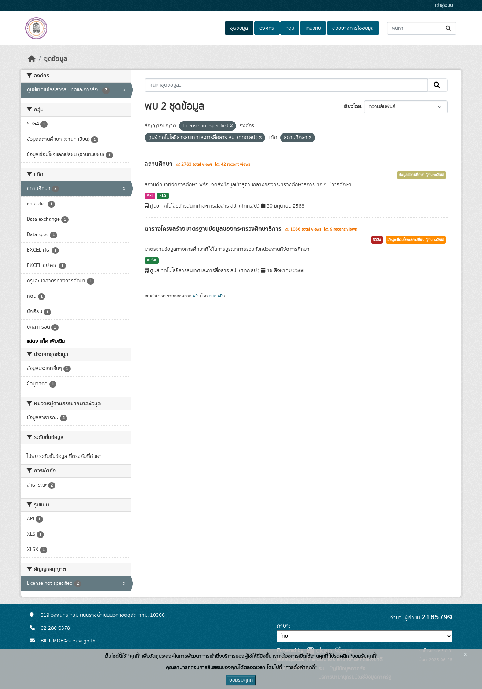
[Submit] (449, 28)
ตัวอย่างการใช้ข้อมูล (353, 28)
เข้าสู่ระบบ (444, 5)
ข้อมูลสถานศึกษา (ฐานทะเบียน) (421, 174)
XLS (162, 196)
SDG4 (377, 239)
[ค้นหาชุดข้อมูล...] (421, 28)
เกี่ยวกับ (313, 28)
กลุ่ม (289, 28)
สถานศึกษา (159, 164)
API (150, 196)
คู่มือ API (216, 296)
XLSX (151, 260)
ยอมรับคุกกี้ (241, 680)
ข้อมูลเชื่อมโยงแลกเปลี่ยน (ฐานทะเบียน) (415, 239)
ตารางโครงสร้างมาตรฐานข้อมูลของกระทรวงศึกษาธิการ (214, 229)
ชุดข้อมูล (239, 28)
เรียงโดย (352, 106)
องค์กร (266, 28)
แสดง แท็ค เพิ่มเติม (46, 341)
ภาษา (283, 626)
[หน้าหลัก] (32, 59)
